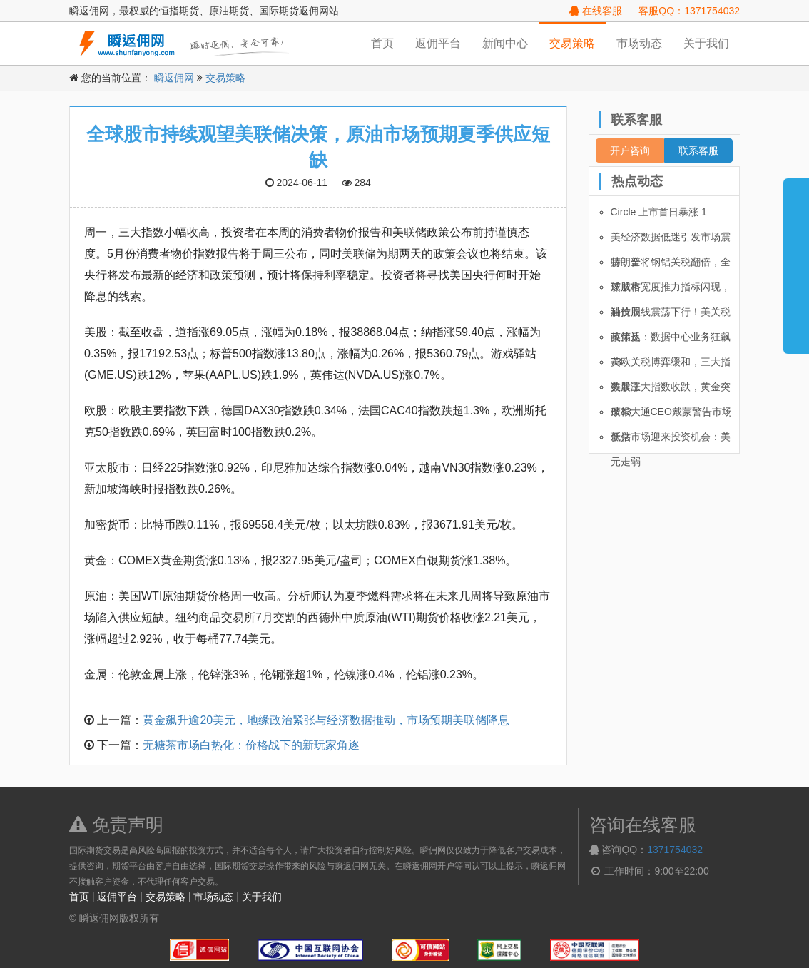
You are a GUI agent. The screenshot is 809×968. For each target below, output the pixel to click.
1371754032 (675, 849)
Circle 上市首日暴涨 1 (659, 212)
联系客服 (698, 150)
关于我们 (706, 43)
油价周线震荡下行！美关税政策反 (671, 315)
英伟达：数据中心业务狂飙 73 (671, 340)
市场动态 (639, 43)
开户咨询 (630, 150)
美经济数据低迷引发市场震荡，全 (671, 240)
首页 (382, 43)
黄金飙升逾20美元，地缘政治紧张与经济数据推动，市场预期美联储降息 (326, 720)
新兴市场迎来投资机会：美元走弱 (671, 440)
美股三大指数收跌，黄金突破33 (671, 390)
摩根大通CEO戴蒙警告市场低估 (671, 415)
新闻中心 (505, 43)
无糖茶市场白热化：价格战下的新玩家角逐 (251, 745)
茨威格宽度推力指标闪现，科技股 (671, 290)
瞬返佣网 (174, 77)
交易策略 (572, 43)
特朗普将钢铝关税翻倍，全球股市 (671, 265)
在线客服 (595, 10)
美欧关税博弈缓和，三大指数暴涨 (671, 365)
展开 (796, 260)
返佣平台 (438, 43)
